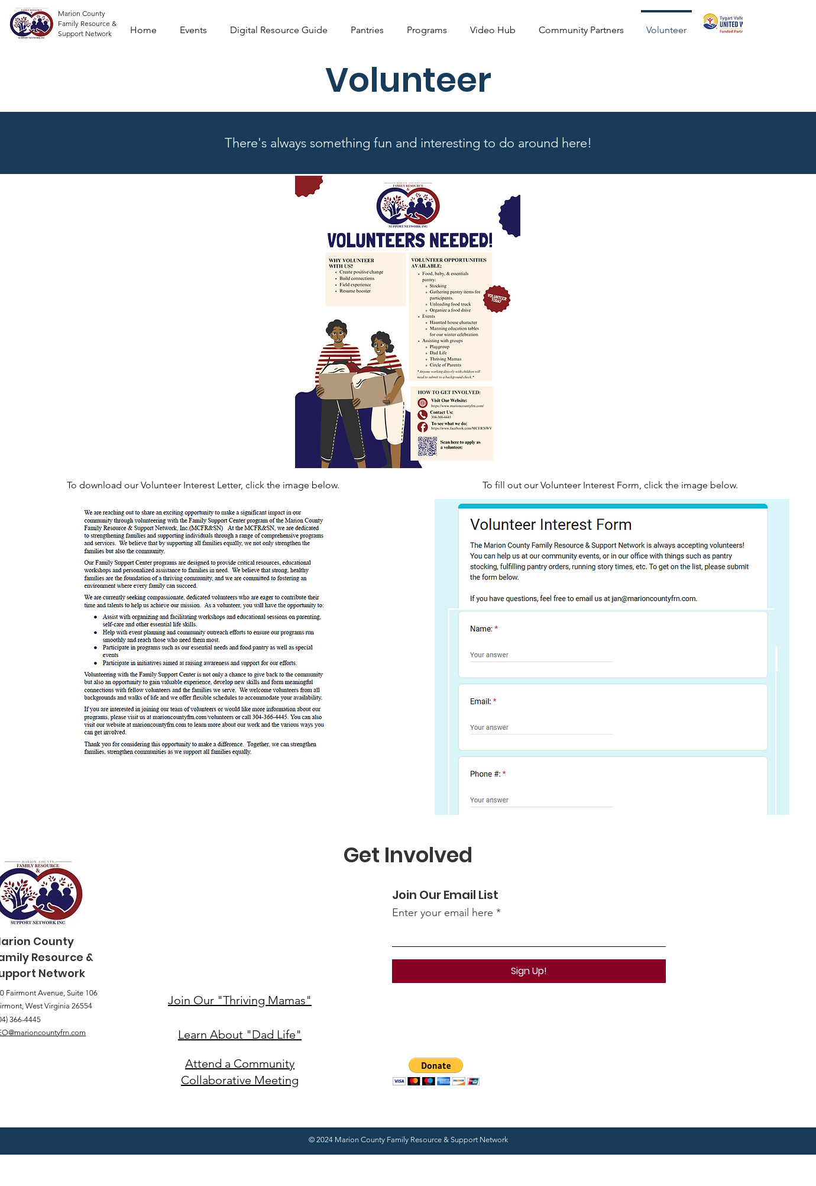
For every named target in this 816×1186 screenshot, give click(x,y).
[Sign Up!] (529, 971)
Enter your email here (442, 912)
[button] (436, 1071)
